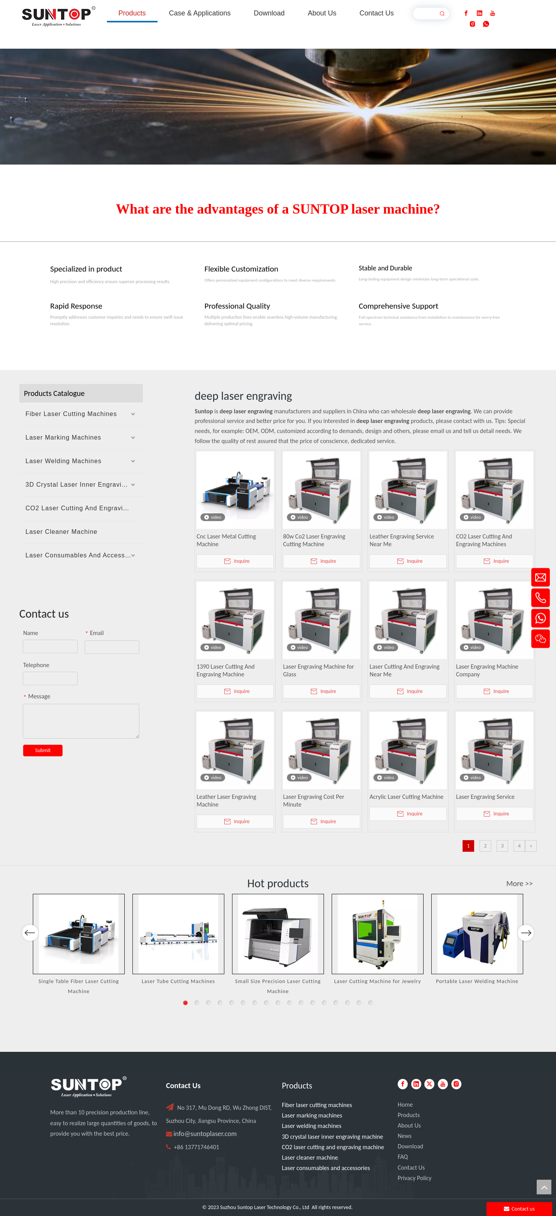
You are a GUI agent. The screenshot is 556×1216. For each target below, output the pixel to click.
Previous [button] (30, 955)
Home (405, 1104)
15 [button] (347, 1003)
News (405, 1136)
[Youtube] (493, 13)
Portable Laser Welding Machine (477, 981)
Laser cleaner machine (310, 1157)
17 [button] (371, 1003)
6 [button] (243, 1003)
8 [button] (266, 1003)
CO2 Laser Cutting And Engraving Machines (484, 540)
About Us (409, 1125)
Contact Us (411, 1167)
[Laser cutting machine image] (278, 107)
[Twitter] (429, 1084)
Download (410, 1146)
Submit (43, 750)
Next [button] (526, 955)
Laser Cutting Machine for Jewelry (377, 981)
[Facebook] (466, 13)
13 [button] (324, 1003)
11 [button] (301, 1003)
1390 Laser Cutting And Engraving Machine (225, 670)
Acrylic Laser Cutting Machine (406, 796)
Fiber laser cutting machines (317, 1105)
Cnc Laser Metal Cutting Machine (226, 540)
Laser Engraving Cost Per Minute (313, 800)
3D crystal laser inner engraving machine (332, 1136)
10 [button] (289, 1003)
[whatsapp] (486, 24)
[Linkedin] (480, 13)
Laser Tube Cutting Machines (178, 981)
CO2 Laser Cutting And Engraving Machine (84, 508)
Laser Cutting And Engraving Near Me (404, 670)
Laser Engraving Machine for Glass (318, 670)
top (544, 1187)
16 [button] (359, 1003)
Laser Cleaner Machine (61, 531)
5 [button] (232, 1003)
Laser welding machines (311, 1125)
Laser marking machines (312, 1115)
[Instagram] (473, 24)
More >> (519, 883)
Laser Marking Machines (63, 437)
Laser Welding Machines (63, 461)
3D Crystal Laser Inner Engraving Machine (84, 484)
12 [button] (313, 1003)
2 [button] (197, 1003)
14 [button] (336, 1003)
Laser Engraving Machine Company (487, 670)
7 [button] (255, 1003)
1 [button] (185, 1003)
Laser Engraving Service (485, 796)
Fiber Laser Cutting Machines (71, 414)
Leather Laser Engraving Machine (226, 800)
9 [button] (278, 1003)
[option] (79, 945)
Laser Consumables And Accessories (82, 555)
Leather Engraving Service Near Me (402, 540)
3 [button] (208, 1003)
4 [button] (220, 1003)
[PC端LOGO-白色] (88, 1087)
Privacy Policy (415, 1178)
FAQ (403, 1156)
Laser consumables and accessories (326, 1168)
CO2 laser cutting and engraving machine (333, 1147)
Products (409, 1115)
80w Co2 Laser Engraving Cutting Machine (314, 540)
